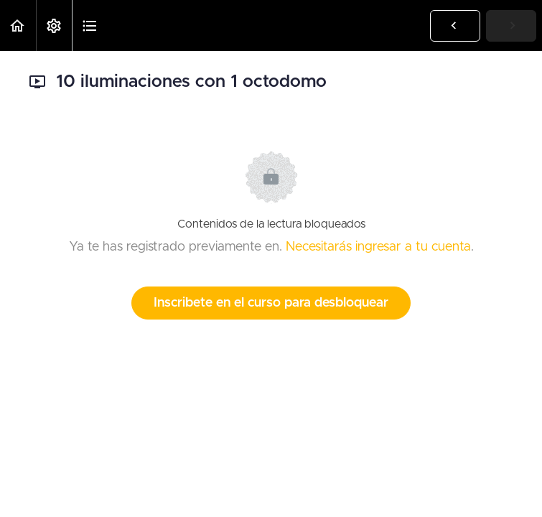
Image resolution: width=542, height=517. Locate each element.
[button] (18, 25)
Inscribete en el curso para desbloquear (271, 303)
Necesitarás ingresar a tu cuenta (378, 247)
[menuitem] (54, 25)
